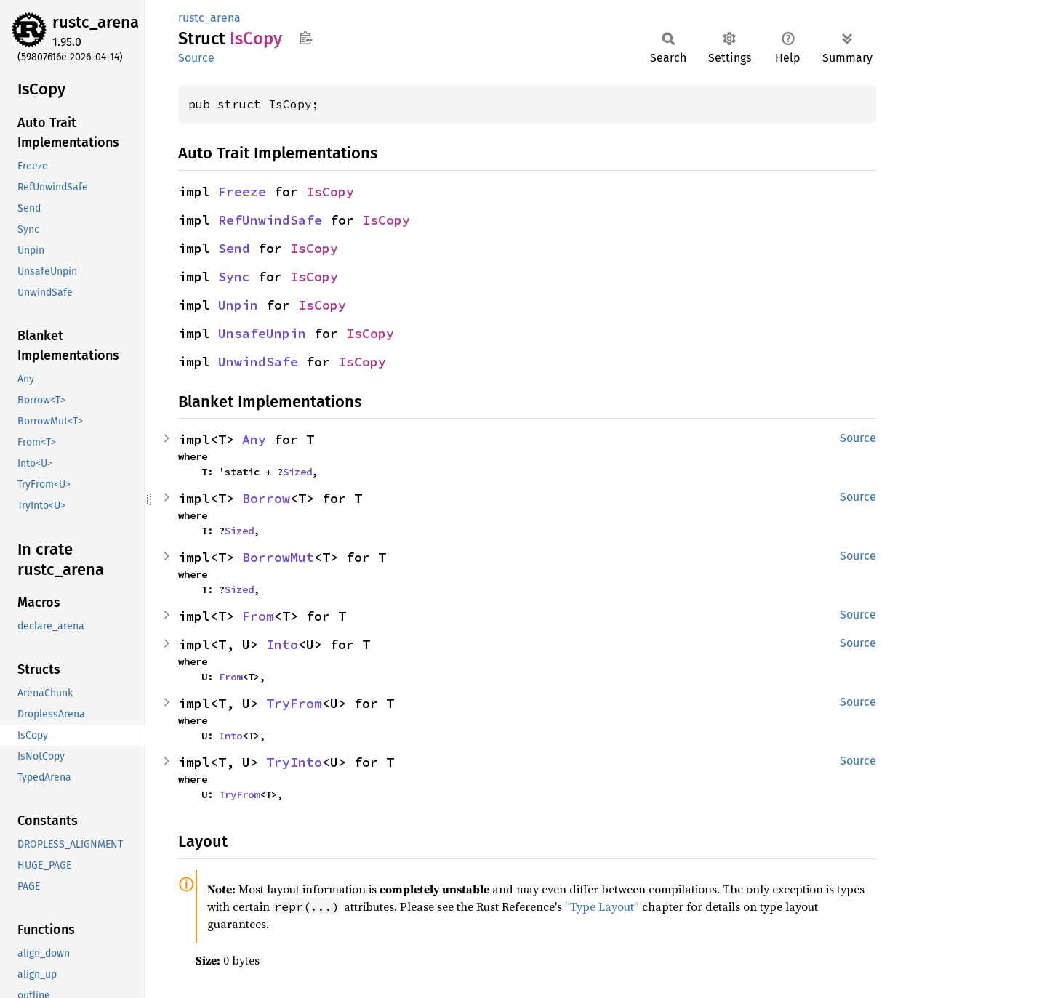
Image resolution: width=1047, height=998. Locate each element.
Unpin (238, 305)
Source (196, 58)
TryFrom (294, 703)
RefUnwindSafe (270, 220)
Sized (297, 471)
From (258, 616)
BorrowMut (278, 557)
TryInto (294, 762)
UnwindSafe (258, 361)
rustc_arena (95, 22)
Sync (234, 276)
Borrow (266, 498)
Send (234, 248)
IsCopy (330, 191)
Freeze (242, 191)
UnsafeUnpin (262, 333)
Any (254, 439)
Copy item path (306, 37)
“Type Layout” (602, 906)
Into (282, 644)
